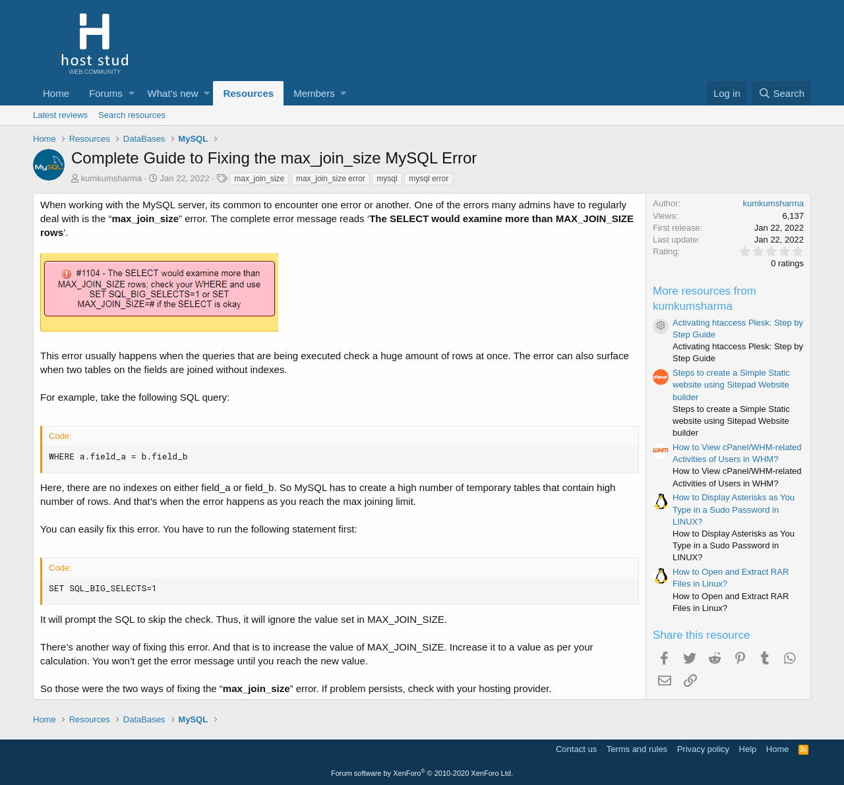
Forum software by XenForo (422, 773)
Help (748, 749)
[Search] (781, 93)
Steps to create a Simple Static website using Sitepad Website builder (731, 384)
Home (56, 93)
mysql (387, 178)
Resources (248, 93)
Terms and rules (637, 749)
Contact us (576, 749)
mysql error (428, 178)
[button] (131, 93)
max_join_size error (330, 178)
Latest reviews (60, 115)
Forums (106, 93)
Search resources (132, 115)
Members (314, 93)
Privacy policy (703, 749)
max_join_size (259, 178)
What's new (173, 93)
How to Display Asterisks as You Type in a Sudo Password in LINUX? (734, 509)
